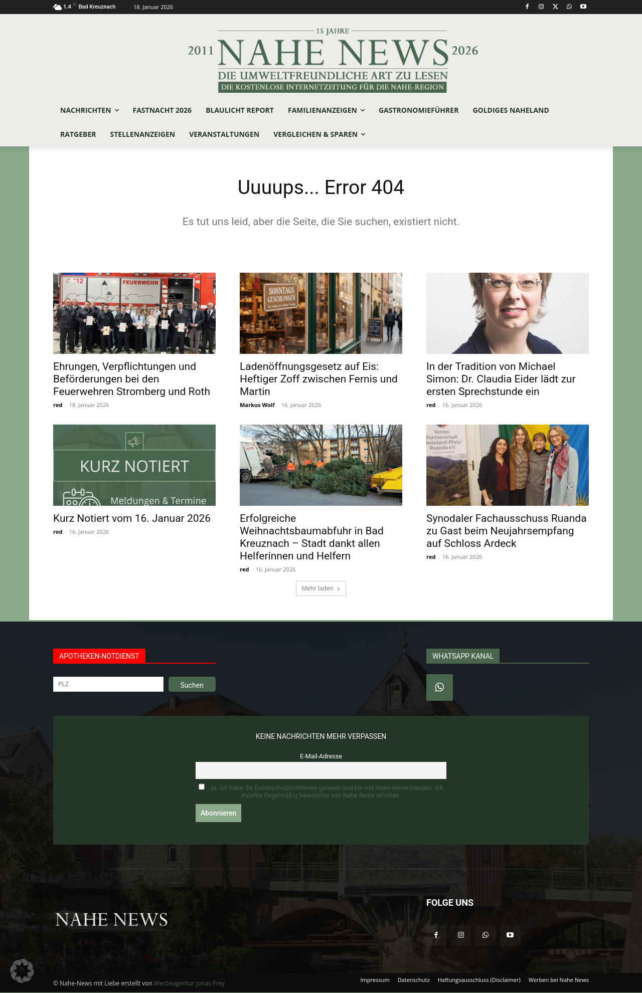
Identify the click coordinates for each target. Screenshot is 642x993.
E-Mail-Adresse (321, 756)
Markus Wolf (257, 405)
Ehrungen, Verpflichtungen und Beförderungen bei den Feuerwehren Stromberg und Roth (131, 379)
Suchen (192, 686)
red (57, 405)
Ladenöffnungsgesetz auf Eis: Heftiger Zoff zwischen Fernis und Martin (319, 379)
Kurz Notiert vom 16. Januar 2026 (132, 519)
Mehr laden (321, 588)
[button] (22, 971)
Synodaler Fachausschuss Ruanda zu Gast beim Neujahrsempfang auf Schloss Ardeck (506, 531)
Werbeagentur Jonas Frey (189, 983)
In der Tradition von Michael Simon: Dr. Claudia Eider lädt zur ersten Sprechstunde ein (501, 379)
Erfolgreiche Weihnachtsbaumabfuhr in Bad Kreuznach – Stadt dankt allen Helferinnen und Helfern (312, 537)
